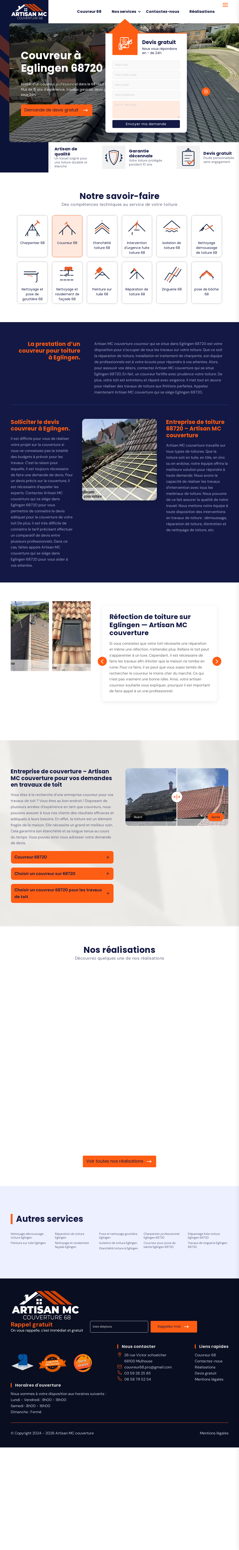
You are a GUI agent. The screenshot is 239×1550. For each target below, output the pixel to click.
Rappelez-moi (169, 1326)
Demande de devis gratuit (52, 110)
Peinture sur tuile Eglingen (28, 1243)
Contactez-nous (162, 11)
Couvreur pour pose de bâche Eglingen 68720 (159, 1245)
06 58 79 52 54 (137, 1379)
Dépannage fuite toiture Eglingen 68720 (204, 1236)
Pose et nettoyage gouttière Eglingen (118, 1236)
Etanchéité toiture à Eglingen (118, 1248)
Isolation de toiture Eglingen (118, 1243)
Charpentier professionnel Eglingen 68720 (161, 1236)
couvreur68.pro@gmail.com (148, 1367)
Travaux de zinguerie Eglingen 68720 (207, 1245)
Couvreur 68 (89, 11)
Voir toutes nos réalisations (114, 1161)
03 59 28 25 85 (137, 1373)
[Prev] (102, 661)
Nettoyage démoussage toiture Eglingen (27, 1236)
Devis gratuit (205, 1373)
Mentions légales (209, 1379)
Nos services (124, 11)
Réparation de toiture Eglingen (69, 1236)
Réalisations (202, 11)
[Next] (216, 661)
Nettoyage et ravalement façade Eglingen (72, 1245)
